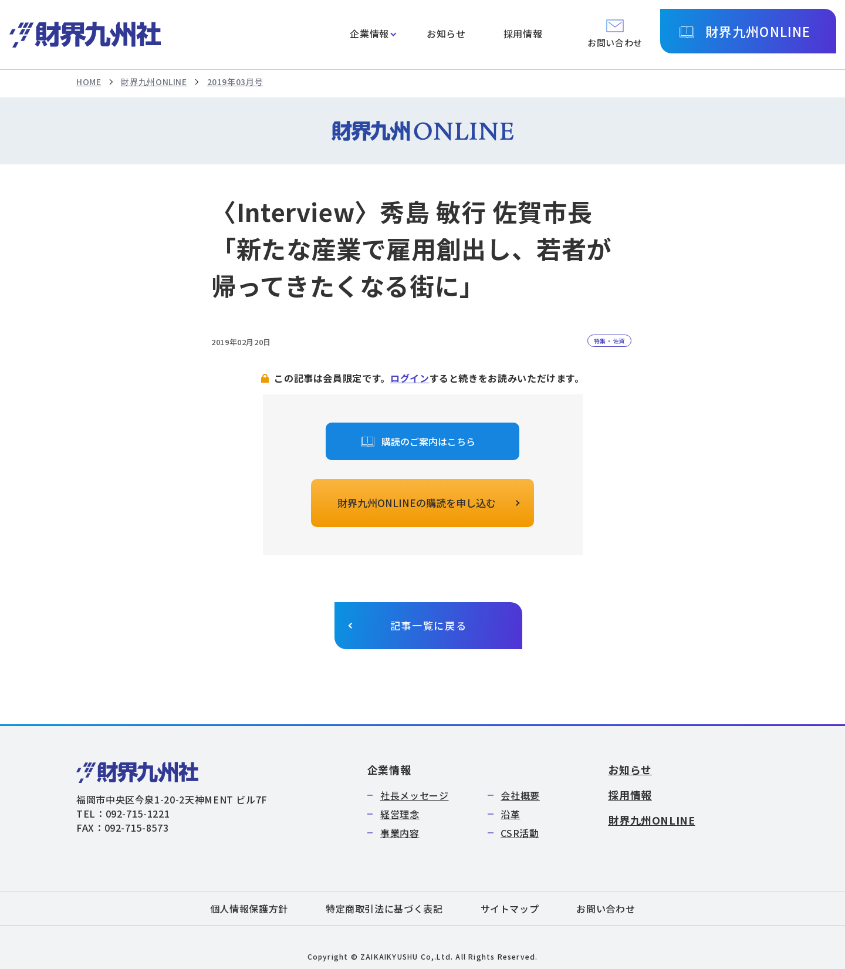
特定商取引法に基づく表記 (384, 909)
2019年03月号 (235, 81)
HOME (89, 81)
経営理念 (400, 814)
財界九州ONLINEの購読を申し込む (416, 502)
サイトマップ (510, 909)
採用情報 (523, 33)
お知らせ (446, 33)
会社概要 (520, 795)
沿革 (510, 814)
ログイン (410, 378)
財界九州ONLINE (757, 31)
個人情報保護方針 (249, 909)
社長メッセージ (414, 795)
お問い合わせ (605, 909)
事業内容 (400, 833)
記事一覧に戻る (428, 625)
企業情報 (369, 33)
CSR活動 (520, 833)
